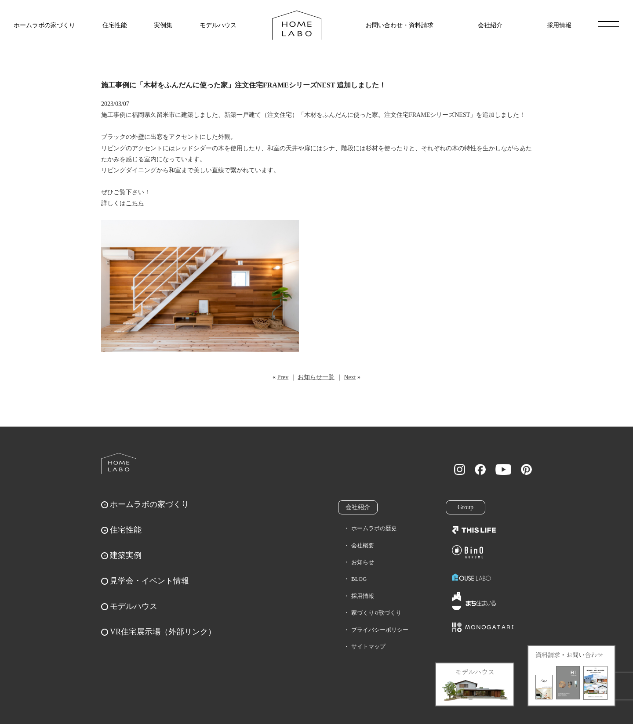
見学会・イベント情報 (149, 580)
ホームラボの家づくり (44, 25)
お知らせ (362, 562)
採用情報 (559, 25)
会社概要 (362, 545)
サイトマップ (368, 646)
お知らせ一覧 (316, 377)
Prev (283, 377)
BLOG (359, 579)
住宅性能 (114, 25)
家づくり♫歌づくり (376, 612)
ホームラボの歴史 (374, 528)
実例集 (163, 25)
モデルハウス (218, 25)
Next (350, 377)
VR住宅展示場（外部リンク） (163, 631)
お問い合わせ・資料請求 (399, 25)
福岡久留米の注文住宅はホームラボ (296, 25)
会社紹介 (490, 25)
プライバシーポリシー (379, 629)
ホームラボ (118, 463)
